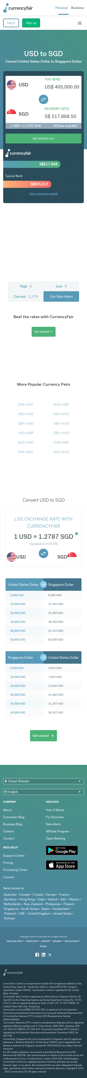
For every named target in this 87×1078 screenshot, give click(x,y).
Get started (43, 332)
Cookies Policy (32, 940)
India (41, 899)
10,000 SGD (17, 677)
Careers (8, 831)
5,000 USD (17, 595)
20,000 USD (17, 613)
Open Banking (55, 838)
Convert (8, 877)
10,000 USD (17, 604)
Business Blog (12, 824)
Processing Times (15, 870)
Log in (11, 23)
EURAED (25, 452)
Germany (10, 899)
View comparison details (43, 193)
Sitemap (43, 946)
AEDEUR (25, 414)
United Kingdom (39, 913)
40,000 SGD (17, 703)
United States (62, 913)
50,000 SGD (17, 712)
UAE (22, 913)
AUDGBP (61, 404)
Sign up (31, 23)
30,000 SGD (17, 694)
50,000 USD (17, 639)
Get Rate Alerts (61, 296)
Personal (61, 8)
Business (77, 8)
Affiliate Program (57, 831)
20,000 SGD (17, 686)
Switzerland (60, 909)
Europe (51, 894)
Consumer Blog (13, 817)
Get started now (43, 138)
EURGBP (61, 442)
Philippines (52, 904)
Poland (68, 904)
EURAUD (25, 404)
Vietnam (9, 918)
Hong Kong (27, 899)
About (7, 810)
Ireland (52, 899)
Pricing (8, 863)
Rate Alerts (53, 824)
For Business (54, 817)
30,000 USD (17, 622)
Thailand (10, 913)
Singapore (11, 909)
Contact (8, 838)
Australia (10, 894)
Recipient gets (57, 109)
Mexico (74, 899)
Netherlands (12, 904)
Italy (63, 899)
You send (52, 79)
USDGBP (26, 433)
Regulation (57, 940)
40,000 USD (17, 630)
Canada (24, 894)
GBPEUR (61, 423)
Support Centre (14, 856)
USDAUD (61, 414)
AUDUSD (26, 442)
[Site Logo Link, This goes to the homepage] (18, 8)
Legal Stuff (45, 940)
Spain (45, 909)
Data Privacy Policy (15, 940)
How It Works (55, 810)
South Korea (29, 909)
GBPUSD (26, 423)
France (63, 894)
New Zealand (33, 904)
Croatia (38, 894)
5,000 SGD (17, 668)
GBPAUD (61, 433)
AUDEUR (61, 452)
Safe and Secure (71, 940)
